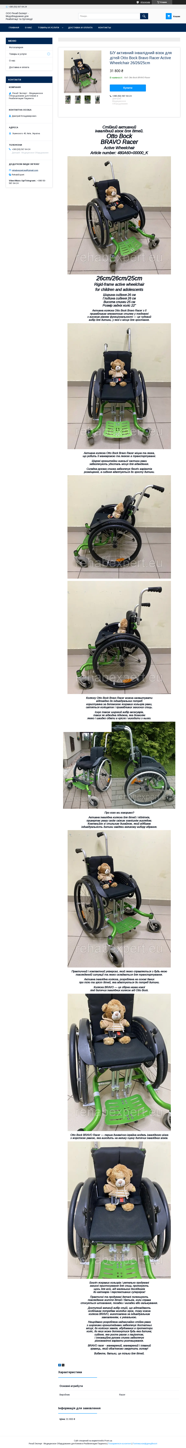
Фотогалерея (16, 47)
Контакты (104, 27)
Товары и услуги (48, 27)
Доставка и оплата (80, 27)
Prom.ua (108, 1441)
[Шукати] (144, 16)
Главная (14, 27)
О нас (28, 27)
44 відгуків (145, 2)
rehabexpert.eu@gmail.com (25, 170)
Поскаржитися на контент (119, 1444)
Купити (127, 87)
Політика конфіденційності (145, 1444)
